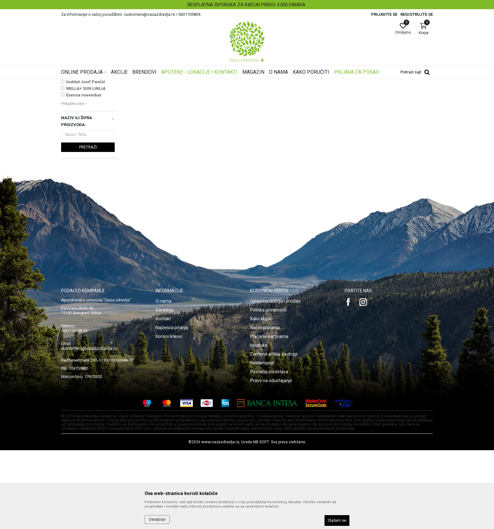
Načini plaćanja (265, 406)
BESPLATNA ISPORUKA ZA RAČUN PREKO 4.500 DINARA (246, 5)
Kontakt (163, 397)
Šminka (174, 83)
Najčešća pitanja (172, 406)
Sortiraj (297, 92)
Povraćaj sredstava (269, 450)
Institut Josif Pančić (85, 160)
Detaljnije (157, 519)
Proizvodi (125, 83)
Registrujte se (416, 14)
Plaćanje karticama (269, 415)
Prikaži (352, 92)
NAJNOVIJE (77, 147)
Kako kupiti (261, 397)
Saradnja (165, 388)
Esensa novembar (84, 173)
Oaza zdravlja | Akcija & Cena (86, 83)
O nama (163, 379)
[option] (247, 4)
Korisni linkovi (169, 415)
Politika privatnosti (268, 388)
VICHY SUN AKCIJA (85, 154)
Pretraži (88, 226)
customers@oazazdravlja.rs (89, 427)
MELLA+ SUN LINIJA (86, 167)
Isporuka (258, 424)
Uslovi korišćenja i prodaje (275, 379)
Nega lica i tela (151, 83)
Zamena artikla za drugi (273, 432)
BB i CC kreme (76, 113)
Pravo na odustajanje (271, 459)
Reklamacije (262, 441)
